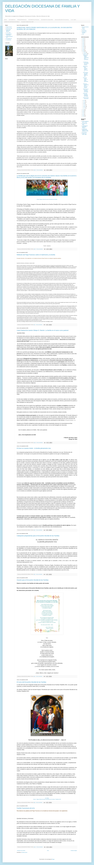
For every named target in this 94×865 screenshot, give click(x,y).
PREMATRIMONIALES (22, 19)
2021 (83, 41)
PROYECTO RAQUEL (84, 32)
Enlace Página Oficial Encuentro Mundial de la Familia (47, 199)
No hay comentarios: (39, 324)
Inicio (48, 850)
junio (84, 100)
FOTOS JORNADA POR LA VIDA (85, 122)
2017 (83, 47)
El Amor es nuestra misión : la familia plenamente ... (85, 80)
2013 (83, 111)
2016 (83, 49)
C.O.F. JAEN (73, 19)
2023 (83, 40)
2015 (83, 50)
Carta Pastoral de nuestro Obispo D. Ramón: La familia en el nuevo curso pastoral (42, 330)
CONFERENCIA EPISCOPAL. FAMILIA (85, 126)
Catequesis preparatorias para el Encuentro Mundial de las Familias (38, 536)
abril (84, 103)
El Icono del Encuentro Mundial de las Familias (31, 682)
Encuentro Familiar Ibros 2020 (27, 21)
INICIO (5, 19)
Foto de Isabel (8, 45)
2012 (83, 112)
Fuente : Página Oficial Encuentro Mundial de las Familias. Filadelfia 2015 (47, 799)
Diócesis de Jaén (9, 28)
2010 (83, 115)
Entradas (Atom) (24, 852)
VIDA (83, 34)
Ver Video (47, 798)
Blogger (53, 859)
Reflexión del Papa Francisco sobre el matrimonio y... (85, 68)
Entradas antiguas (74, 850)
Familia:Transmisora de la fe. (26, 808)
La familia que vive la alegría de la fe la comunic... (86, 63)
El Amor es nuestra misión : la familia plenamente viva (34, 448)
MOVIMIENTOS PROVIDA (33, 19)
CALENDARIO (8, 39)
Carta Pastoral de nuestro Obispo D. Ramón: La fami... (85, 74)
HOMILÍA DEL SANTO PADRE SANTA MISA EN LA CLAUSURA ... (86, 58)
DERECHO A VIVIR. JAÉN (84, 134)
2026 (83, 38)
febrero (84, 106)
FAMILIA (83, 29)
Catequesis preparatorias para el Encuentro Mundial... (86, 85)
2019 (83, 44)
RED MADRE (84, 132)
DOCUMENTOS (12, 19)
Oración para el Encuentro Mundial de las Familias (32, 580)
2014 (83, 109)
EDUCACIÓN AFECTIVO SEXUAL (62, 19)
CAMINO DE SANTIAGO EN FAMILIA (11, 21)
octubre (84, 52)
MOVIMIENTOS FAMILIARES (47, 19)
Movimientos (84, 30)
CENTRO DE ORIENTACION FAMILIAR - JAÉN (85, 130)
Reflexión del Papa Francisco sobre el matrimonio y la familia (36, 255)
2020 (83, 43)
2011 (83, 114)
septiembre (85, 53)
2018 (83, 46)
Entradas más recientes (21, 850)
